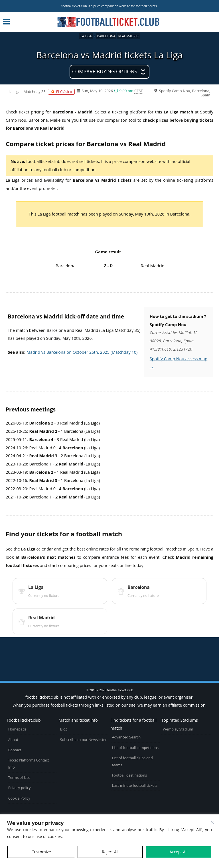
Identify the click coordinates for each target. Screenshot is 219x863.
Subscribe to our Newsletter (83, 739)
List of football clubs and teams (132, 761)
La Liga (86, 36)
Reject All (110, 851)
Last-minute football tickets (134, 785)
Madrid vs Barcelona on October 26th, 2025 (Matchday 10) (82, 352)
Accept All (179, 851)
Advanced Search (126, 737)
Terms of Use (19, 777)
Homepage (17, 729)
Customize (41, 851)
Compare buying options (104, 71)
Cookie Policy (19, 798)
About (13, 739)
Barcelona (106, 36)
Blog (64, 729)
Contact (14, 750)
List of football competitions (135, 747)
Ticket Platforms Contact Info (28, 764)
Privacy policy (19, 787)
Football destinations (129, 775)
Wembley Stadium (178, 729)
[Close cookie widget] (212, 822)
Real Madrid (128, 36)
